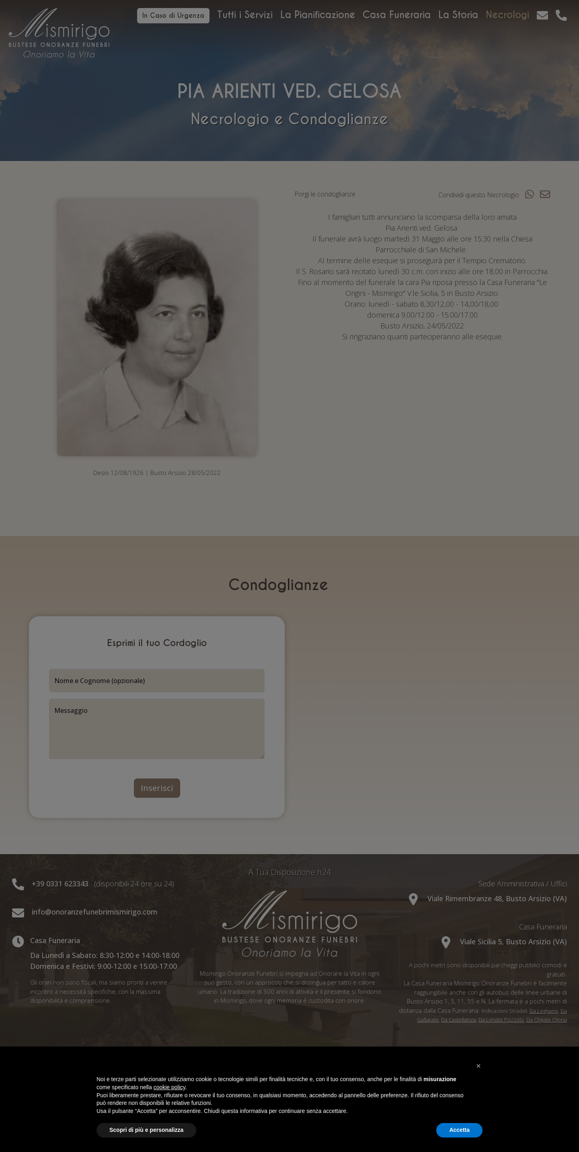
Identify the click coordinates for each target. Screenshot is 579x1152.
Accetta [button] (459, 1130)
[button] (478, 1065)
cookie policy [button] (169, 1087)
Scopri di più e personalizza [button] (146, 1130)
